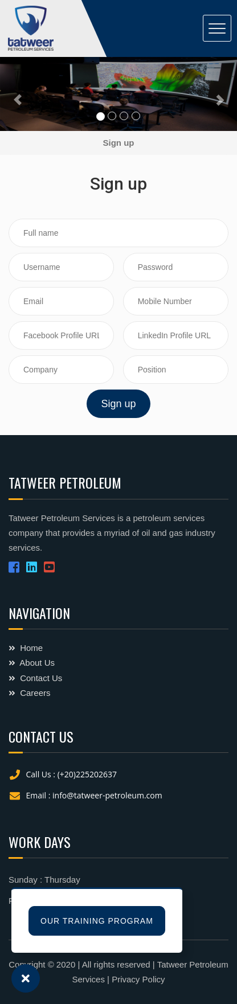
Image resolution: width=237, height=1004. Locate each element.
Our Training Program (96, 920)
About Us (32, 662)
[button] (17, 94)
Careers (30, 693)
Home (26, 648)
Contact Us (35, 678)
